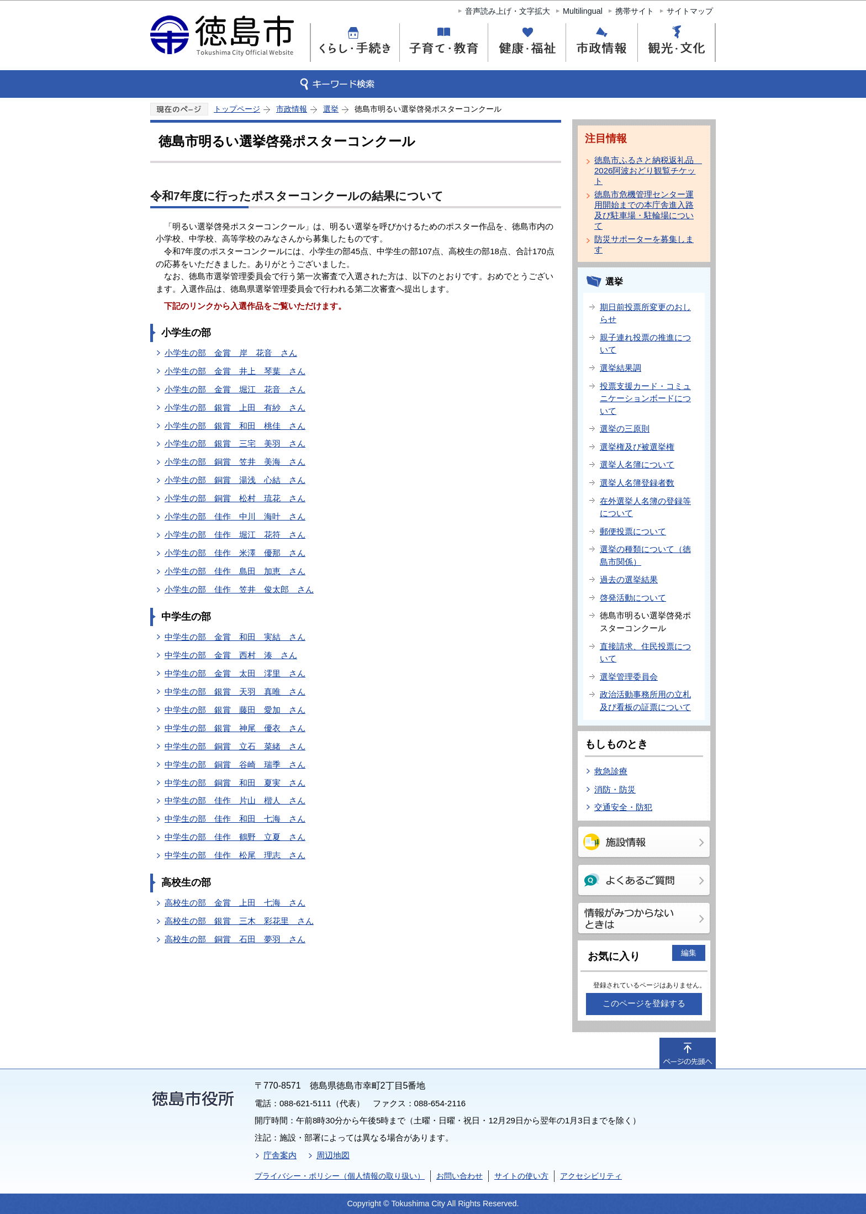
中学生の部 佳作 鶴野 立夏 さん (235, 837)
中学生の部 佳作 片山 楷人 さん (235, 800)
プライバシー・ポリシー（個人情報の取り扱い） (340, 1175)
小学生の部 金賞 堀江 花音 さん (235, 389)
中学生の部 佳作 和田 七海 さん (235, 818)
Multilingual (583, 11)
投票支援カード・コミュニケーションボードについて (645, 398)
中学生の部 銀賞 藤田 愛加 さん (235, 709)
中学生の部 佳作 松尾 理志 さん (235, 855)
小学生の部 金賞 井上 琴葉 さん (235, 371)
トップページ (237, 108)
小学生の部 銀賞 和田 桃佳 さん (235, 425)
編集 (688, 952)
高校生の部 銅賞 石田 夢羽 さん (235, 939)
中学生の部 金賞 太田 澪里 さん (235, 673)
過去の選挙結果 (629, 579)
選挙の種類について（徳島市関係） (645, 555)
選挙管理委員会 (629, 676)
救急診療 (610, 771)
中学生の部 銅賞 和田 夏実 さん (235, 782)
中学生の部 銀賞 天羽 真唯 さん (235, 691)
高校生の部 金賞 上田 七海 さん (235, 902)
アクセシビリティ (591, 1175)
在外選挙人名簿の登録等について (645, 507)
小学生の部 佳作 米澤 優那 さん (235, 553)
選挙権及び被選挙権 (637, 446)
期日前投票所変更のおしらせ (645, 313)
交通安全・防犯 (623, 807)
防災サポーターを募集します (644, 244)
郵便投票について (633, 531)
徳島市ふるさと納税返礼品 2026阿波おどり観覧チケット (646, 170)
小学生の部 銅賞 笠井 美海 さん (235, 461)
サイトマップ (690, 11)
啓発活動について (633, 597)
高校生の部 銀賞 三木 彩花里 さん (239, 921)
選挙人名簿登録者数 (637, 482)
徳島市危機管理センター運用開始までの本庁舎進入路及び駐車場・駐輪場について (644, 210)
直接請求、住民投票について (645, 653)
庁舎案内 (280, 1155)
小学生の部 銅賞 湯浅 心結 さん (235, 480)
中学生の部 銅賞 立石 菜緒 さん (235, 746)
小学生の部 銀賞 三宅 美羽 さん (235, 443)
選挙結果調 (620, 367)
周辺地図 (333, 1155)
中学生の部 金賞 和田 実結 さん (235, 637)
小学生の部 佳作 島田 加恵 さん (235, 571)
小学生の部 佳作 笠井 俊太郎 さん (239, 589)
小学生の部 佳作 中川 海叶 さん (235, 516)
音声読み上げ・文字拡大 (507, 11)
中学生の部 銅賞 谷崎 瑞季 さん (235, 764)
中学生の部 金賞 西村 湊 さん (231, 655)
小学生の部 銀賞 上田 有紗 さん (235, 407)
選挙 (331, 108)
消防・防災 (615, 789)
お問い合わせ (459, 1175)
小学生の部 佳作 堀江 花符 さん (235, 534)
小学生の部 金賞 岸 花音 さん (231, 353)
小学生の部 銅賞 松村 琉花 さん (235, 498)
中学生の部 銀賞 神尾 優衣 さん (235, 728)
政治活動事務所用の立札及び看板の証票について (645, 701)
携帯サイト (634, 11)
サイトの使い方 (521, 1175)
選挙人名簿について (637, 464)
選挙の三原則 (625, 428)
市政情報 (291, 108)
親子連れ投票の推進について (645, 344)
